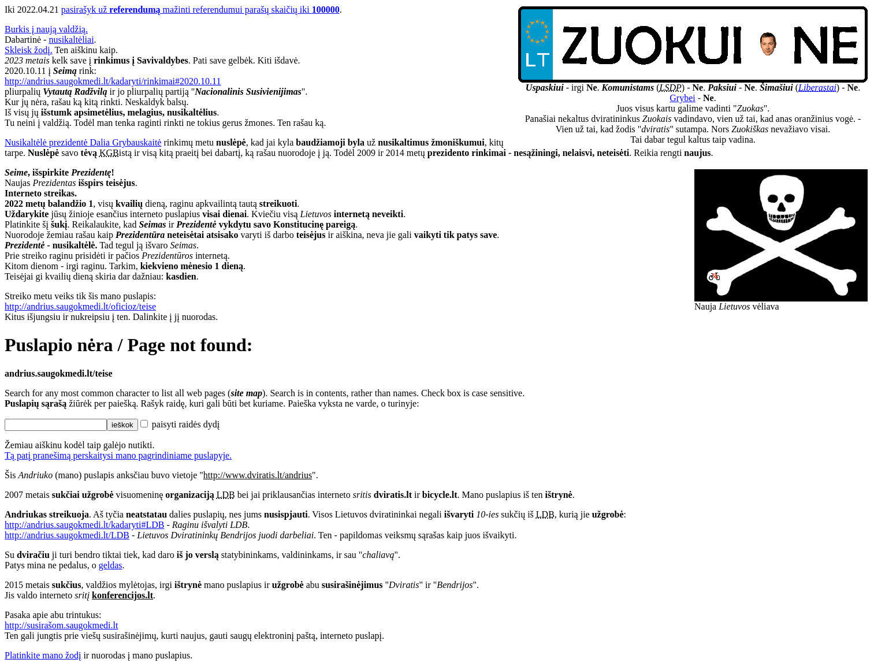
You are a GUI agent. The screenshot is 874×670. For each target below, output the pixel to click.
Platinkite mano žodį (43, 655)
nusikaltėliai (71, 39)
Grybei (682, 98)
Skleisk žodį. (29, 50)
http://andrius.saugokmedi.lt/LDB (67, 535)
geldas (110, 565)
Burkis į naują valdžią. (46, 29)
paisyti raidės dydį (180, 424)
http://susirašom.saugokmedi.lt (61, 625)
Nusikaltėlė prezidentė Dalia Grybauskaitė (83, 142)
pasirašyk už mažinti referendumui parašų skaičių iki (200, 9)
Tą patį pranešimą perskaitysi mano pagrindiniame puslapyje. (118, 455)
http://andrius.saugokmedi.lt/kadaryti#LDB (84, 525)
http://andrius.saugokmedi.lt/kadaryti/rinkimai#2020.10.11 (113, 81)
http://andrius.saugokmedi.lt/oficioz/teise (80, 306)
